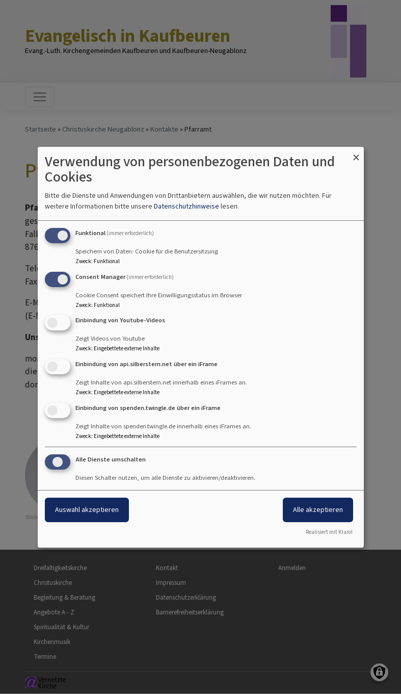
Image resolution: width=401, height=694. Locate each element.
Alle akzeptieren (318, 510)
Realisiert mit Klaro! (329, 532)
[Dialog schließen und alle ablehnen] (356, 152)
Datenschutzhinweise (186, 206)
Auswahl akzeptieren (87, 510)
